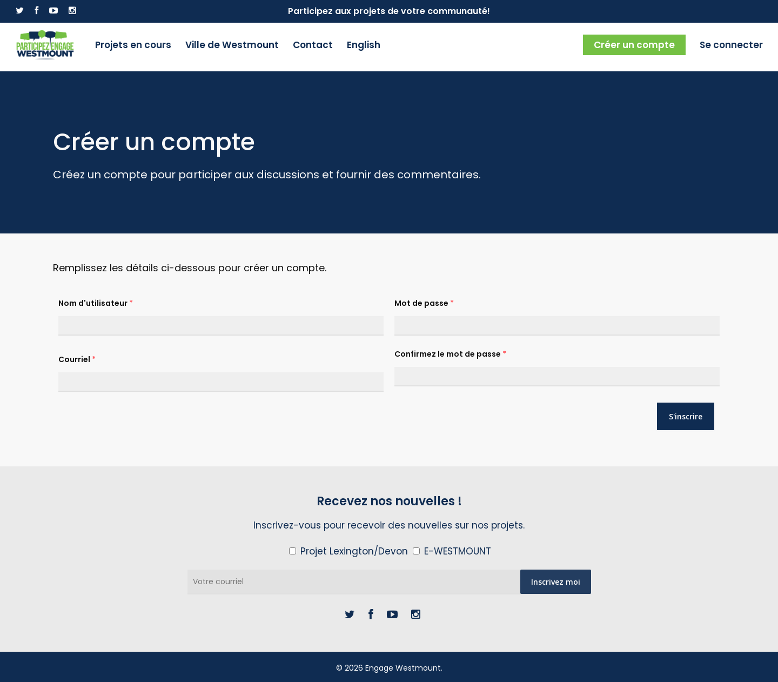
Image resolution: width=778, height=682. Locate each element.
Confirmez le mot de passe (450, 354)
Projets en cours (135, 47)
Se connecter (731, 47)
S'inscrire (685, 416)
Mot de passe (424, 303)
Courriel (77, 359)
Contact (314, 47)
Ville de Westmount (233, 47)
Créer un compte (634, 47)
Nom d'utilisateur (95, 303)
